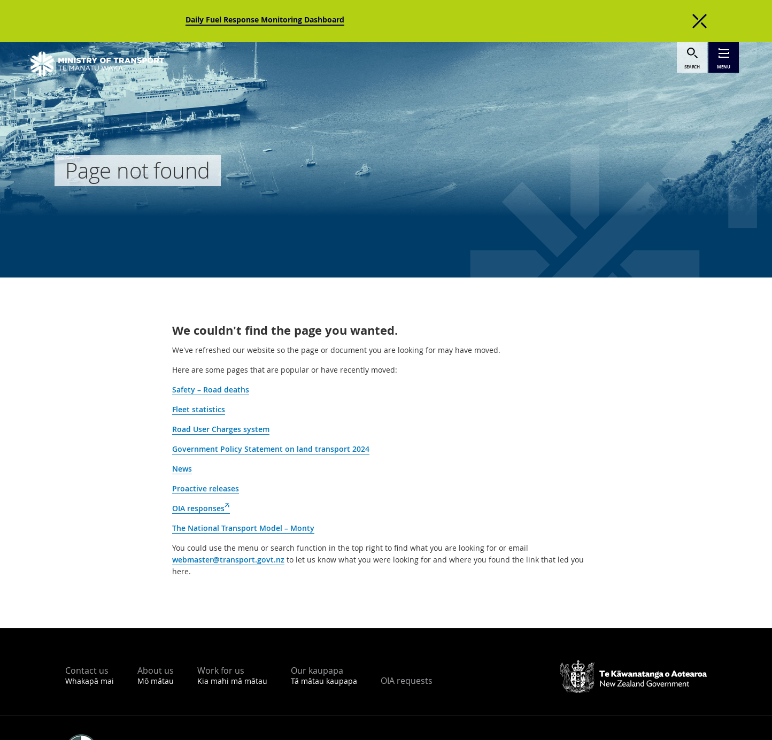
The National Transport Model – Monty (243, 528)
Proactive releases (205, 488)
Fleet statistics (198, 409)
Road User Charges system (220, 429)
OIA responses (201, 508)
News (182, 469)
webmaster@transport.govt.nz (228, 559)
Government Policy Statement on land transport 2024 (270, 449)
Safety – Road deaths (210, 389)
